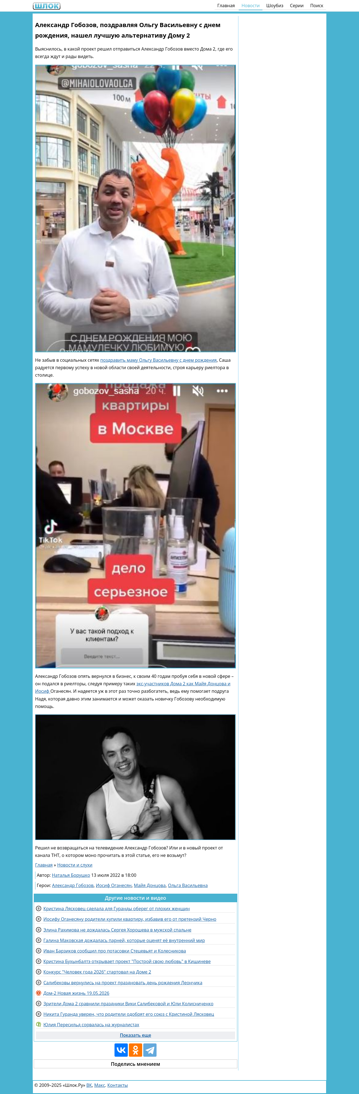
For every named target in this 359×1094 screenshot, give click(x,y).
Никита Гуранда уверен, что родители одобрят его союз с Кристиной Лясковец (128, 1014)
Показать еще (135, 1035)
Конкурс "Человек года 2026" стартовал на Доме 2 (97, 972)
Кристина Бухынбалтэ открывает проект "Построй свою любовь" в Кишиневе (127, 961)
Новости (250, 5)
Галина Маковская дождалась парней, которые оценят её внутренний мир (124, 940)
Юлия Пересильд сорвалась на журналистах (91, 1025)
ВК (89, 1085)
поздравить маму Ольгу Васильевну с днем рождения (158, 360)
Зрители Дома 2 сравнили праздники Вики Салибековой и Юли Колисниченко (128, 1004)
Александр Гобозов (72, 885)
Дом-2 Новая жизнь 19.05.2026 (76, 993)
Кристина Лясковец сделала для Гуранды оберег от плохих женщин (116, 909)
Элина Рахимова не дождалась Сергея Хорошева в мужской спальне (117, 930)
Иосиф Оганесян (114, 885)
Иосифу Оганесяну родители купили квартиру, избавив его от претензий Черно (129, 919)
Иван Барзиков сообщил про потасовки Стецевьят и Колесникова (114, 951)
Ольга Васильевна (188, 885)
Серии (296, 5)
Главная (226, 5)
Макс (99, 1085)
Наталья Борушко (71, 875)
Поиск (316, 5)
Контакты (117, 1085)
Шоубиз (274, 5)
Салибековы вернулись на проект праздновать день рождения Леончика (122, 983)
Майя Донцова (150, 885)
